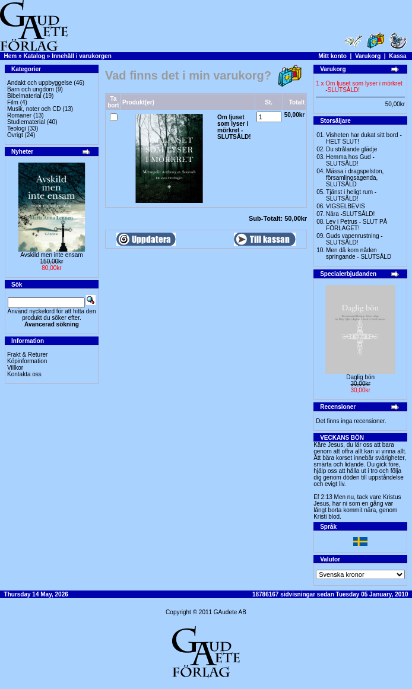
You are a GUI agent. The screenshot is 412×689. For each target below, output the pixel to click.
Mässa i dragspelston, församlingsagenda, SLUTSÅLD (355, 178)
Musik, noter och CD (34, 109)
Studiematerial (26, 122)
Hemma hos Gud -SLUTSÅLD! (350, 160)
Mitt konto (332, 56)
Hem (10, 56)
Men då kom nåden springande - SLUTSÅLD (358, 253)
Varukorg (368, 56)
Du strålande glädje (351, 149)
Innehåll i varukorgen (82, 56)
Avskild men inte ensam (51, 255)
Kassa (397, 56)
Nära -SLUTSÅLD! (350, 214)
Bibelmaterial (24, 96)
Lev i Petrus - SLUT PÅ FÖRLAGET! (356, 224)
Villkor (15, 367)
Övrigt (15, 135)
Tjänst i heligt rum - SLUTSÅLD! (351, 195)
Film (12, 102)
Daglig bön (360, 377)
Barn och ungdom (30, 89)
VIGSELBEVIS (345, 206)
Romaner (19, 115)
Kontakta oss (24, 374)
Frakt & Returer (27, 354)
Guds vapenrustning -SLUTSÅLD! (354, 239)
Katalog (34, 56)
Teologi (16, 128)
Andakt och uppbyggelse (39, 83)
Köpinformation (27, 361)
